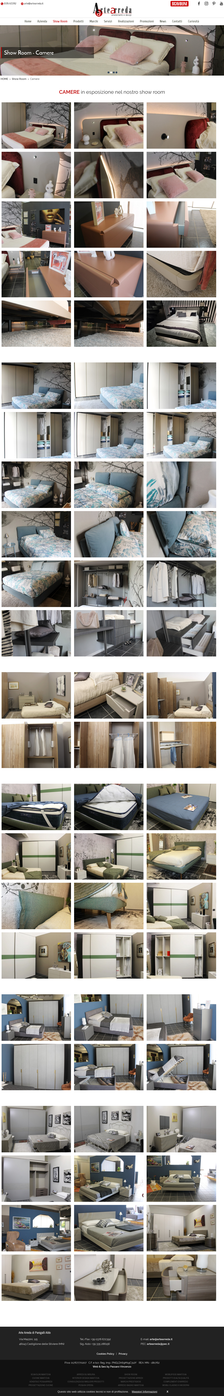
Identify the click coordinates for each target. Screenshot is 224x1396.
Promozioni (147, 21)
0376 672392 (8, 3)
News (163, 21)
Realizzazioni (126, 21)
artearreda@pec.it (158, 1343)
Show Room (60, 21)
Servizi (108, 21)
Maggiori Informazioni (144, 1391)
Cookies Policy (105, 1353)
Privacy (123, 1353)
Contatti (177, 21)
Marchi (94, 21)
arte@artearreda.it (32, 3)
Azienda (42, 21)
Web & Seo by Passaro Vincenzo (112, 1366)
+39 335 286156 (101, 1343)
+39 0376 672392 (101, 1339)
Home (28, 21)
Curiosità (193, 21)
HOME (4, 78)
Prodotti (78, 21)
